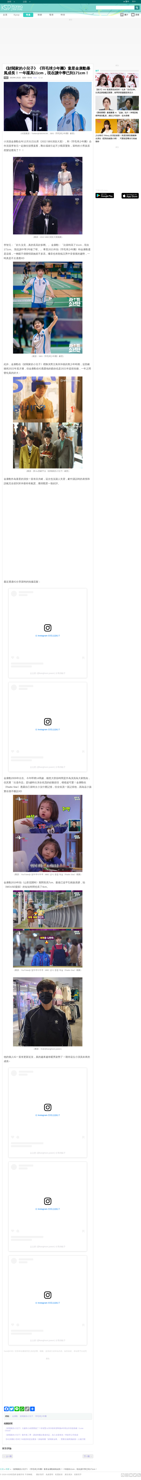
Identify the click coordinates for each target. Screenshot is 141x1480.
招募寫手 (78, 1474)
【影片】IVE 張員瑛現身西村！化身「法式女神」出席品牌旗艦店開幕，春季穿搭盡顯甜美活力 (116, 91)
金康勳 (15, 1416)
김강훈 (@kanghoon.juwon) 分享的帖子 (47, 673)
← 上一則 (7, 1456)
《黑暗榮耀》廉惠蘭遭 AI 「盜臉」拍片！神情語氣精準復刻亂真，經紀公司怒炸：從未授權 (116, 114)
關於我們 (40, 1474)
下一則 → (88, 1456)
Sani (35, 78)
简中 (134, 1)
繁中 (127, 1)
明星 (6, 78)
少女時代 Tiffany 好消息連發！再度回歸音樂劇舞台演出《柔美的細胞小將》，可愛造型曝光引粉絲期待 (116, 138)
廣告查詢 (68, 1474)
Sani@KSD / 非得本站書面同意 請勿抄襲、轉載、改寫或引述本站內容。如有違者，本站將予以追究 (45, 1351)
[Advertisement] (47, 1381)
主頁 (2, 1469)
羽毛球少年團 (41, 1416)
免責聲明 (49, 1474)
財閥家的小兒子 (26, 1416)
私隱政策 (59, 1474)
